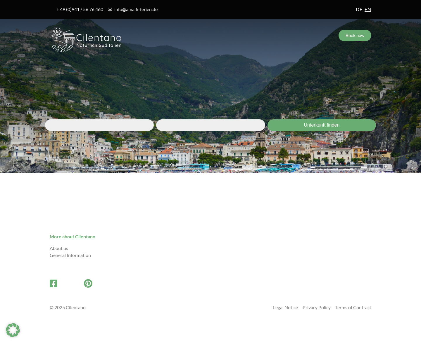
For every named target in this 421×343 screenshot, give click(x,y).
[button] (13, 330)
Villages (113, 64)
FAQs (229, 64)
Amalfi (65, 64)
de (359, 9)
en (368, 9)
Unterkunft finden (322, 125)
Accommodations (172, 64)
